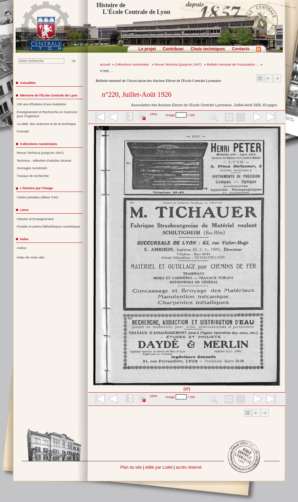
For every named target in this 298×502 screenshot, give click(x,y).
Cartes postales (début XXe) (37, 197)
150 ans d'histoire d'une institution (41, 104)
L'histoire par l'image (36, 188)
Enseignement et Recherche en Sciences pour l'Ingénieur (47, 114)
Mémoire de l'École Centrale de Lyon (48, 95)
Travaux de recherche (33, 176)
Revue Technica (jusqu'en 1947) (179, 64)
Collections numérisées (132, 64)
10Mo (153, 114)
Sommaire (260, 78)
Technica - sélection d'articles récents (44, 160)
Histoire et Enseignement (35, 219)
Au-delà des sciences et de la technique (46, 124)
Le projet (147, 49)
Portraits (23, 131)
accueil (105, 64)
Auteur (22, 248)
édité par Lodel (158, 467)
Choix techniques (208, 49)
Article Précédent (269, 78)
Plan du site (131, 467)
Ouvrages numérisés (32, 168)
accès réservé (189, 467)
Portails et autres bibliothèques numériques (48, 226)
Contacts (240, 49)
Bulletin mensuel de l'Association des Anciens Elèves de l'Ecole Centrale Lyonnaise (158, 80)
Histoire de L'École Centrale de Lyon (133, 8)
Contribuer (173, 49)
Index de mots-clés (31, 257)
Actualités (28, 83)
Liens (24, 210)
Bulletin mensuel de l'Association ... (233, 64)
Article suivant (277, 78)
